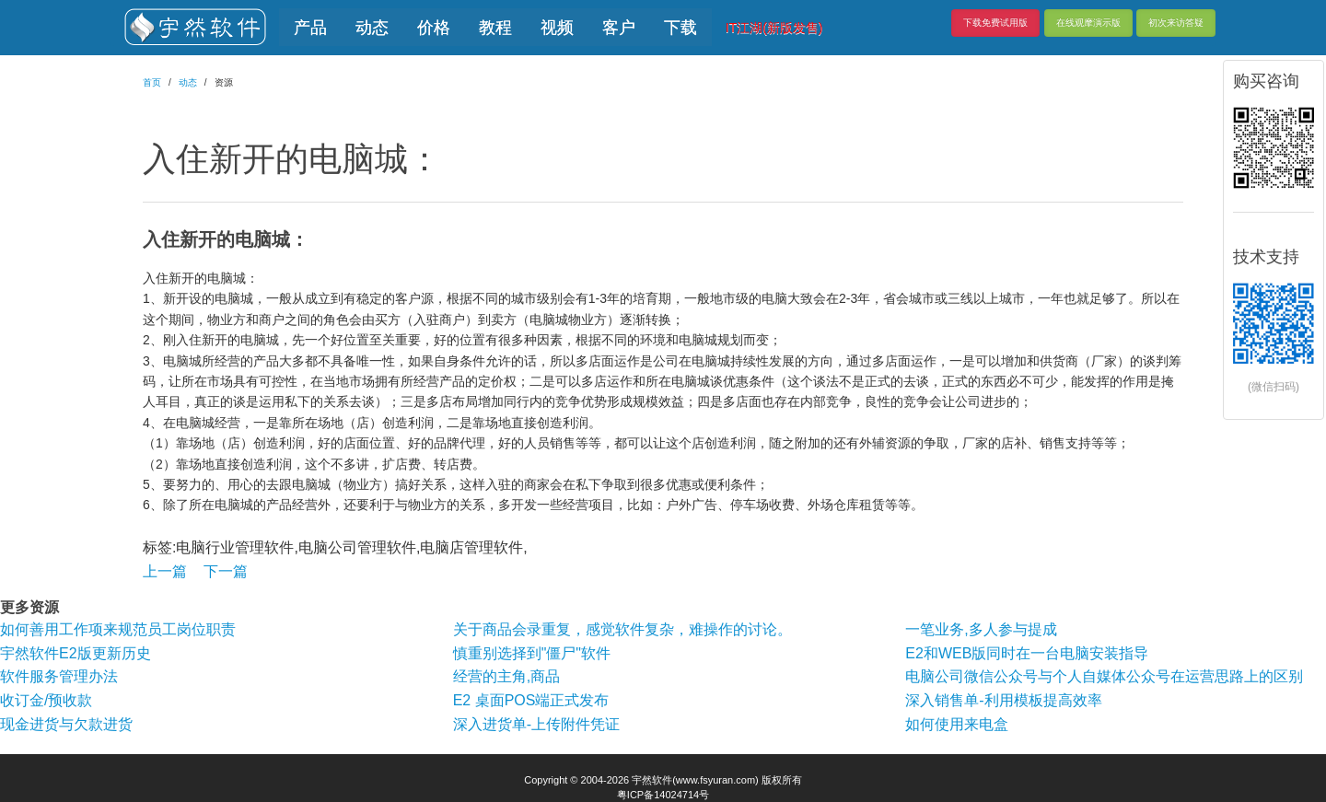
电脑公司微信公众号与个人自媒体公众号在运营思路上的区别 (1104, 676)
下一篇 (226, 571)
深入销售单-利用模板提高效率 (1003, 700)
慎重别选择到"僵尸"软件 (532, 653)
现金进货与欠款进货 (66, 724)
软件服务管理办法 (59, 676)
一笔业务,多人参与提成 (980, 629)
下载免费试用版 (995, 22)
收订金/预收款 (46, 700)
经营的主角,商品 (506, 676)
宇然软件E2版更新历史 (75, 653)
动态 (188, 82)
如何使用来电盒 (956, 724)
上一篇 (165, 571)
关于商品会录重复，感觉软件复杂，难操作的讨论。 (622, 629)
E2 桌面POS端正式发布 (531, 700)
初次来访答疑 (1176, 22)
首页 (152, 82)
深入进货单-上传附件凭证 (536, 724)
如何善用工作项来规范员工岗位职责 (118, 629)
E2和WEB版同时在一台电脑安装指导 (1026, 653)
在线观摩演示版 (1088, 22)
